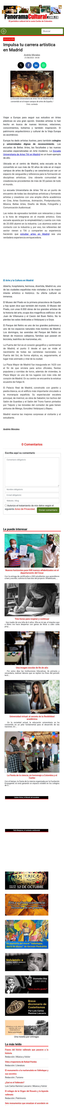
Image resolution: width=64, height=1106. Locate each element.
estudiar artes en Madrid (34, 234)
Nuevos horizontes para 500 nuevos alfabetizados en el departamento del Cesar (32, 571)
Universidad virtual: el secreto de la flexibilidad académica (32, 717)
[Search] (52, 31)
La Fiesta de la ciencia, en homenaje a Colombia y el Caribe (32, 776)
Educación (9, 39)
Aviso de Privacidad (25, 509)
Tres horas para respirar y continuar (32, 619)
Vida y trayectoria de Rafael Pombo (21, 1062)
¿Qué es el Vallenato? (14, 1082)
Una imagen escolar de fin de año (32, 667)
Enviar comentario (48, 510)
